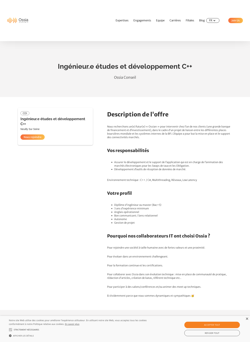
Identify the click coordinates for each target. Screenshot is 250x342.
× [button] (247, 319)
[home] (14, 20)
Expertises (122, 20)
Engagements (142, 20)
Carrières (175, 20)
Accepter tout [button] (212, 324)
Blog (202, 20)
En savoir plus (72, 324)
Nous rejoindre (32, 137)
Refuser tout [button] (212, 333)
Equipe (160, 20)
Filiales (190, 20)
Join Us (235, 20)
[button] (212, 20)
